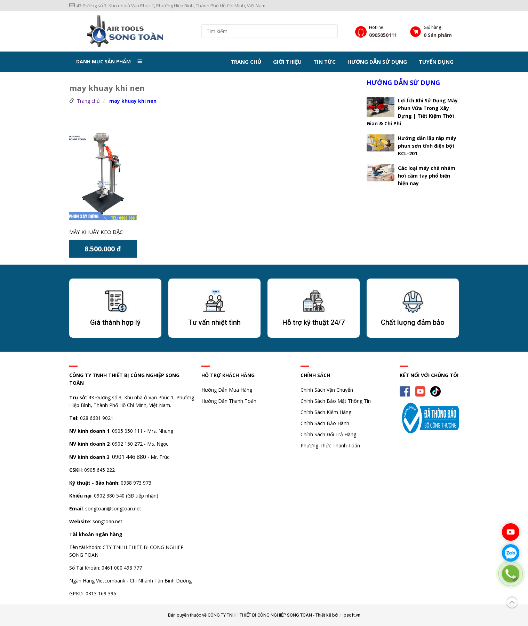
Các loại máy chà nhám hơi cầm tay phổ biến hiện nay (426, 175)
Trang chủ (246, 61)
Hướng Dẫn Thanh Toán (228, 401)
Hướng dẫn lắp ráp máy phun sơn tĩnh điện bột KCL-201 (427, 145)
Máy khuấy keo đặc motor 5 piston (96, 232)
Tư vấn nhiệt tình (214, 322)
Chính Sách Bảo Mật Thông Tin (336, 401)
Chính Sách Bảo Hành (325, 423)
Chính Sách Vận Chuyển (327, 389)
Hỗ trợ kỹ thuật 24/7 (313, 322)
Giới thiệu (287, 61)
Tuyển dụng (436, 61)
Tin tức (324, 61)
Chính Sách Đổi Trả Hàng (328, 434)
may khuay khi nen (133, 100)
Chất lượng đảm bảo (413, 322)
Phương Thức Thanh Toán (330, 445)
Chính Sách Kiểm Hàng (326, 412)
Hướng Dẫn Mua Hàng (226, 389)
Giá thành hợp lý (115, 322)
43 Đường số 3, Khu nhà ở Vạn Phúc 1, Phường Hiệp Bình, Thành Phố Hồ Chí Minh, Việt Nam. (167, 5)
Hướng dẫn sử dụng (377, 61)
